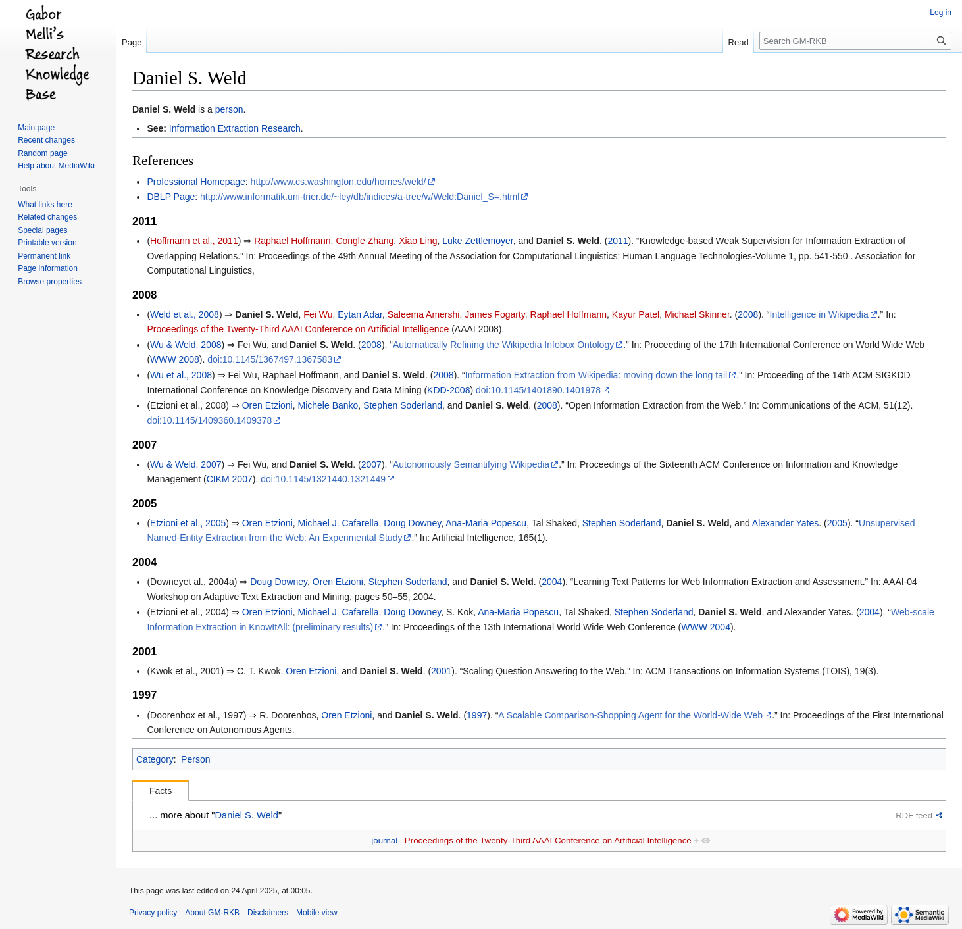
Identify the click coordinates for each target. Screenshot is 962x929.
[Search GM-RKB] (855, 41)
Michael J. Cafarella (338, 523)
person (229, 109)
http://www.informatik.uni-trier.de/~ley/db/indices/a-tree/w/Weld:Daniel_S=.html (359, 196)
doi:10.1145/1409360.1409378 (209, 420)
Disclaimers (267, 912)
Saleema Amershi (424, 314)
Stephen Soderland (402, 405)
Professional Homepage (196, 181)
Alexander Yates (785, 523)
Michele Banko (328, 405)
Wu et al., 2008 (181, 375)
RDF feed (914, 815)
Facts (160, 791)
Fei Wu (317, 314)
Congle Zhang (364, 241)
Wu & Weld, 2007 (185, 464)
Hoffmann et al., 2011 (194, 241)
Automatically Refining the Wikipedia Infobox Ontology (503, 344)
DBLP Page (171, 196)
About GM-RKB (212, 912)
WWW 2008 (174, 359)
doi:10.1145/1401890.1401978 (538, 390)
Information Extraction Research (235, 128)
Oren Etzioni (267, 405)
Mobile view (317, 912)
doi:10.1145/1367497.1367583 (269, 359)
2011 (617, 241)
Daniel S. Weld (163, 109)
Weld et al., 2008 (184, 314)
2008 (748, 314)
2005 (837, 523)
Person (195, 759)
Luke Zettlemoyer (477, 241)
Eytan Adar (360, 314)
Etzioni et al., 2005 (188, 523)
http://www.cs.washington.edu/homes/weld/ (338, 181)
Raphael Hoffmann (292, 241)
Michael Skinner (697, 314)
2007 (371, 464)
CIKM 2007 (230, 479)
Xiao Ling (418, 241)
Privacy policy (153, 912)
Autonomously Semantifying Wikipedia (471, 464)
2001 (441, 671)
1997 (477, 715)
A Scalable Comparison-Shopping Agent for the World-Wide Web (630, 715)
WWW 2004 (705, 627)
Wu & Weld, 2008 (185, 344)
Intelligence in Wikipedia (819, 314)
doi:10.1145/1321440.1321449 (323, 479)
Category (155, 759)
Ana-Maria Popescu (485, 523)
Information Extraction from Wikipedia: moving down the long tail (596, 375)
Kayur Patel (635, 314)
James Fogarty (495, 314)
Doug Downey (412, 523)
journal (384, 840)
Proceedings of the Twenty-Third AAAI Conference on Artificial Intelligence (298, 329)
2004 (552, 581)
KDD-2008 (448, 390)
